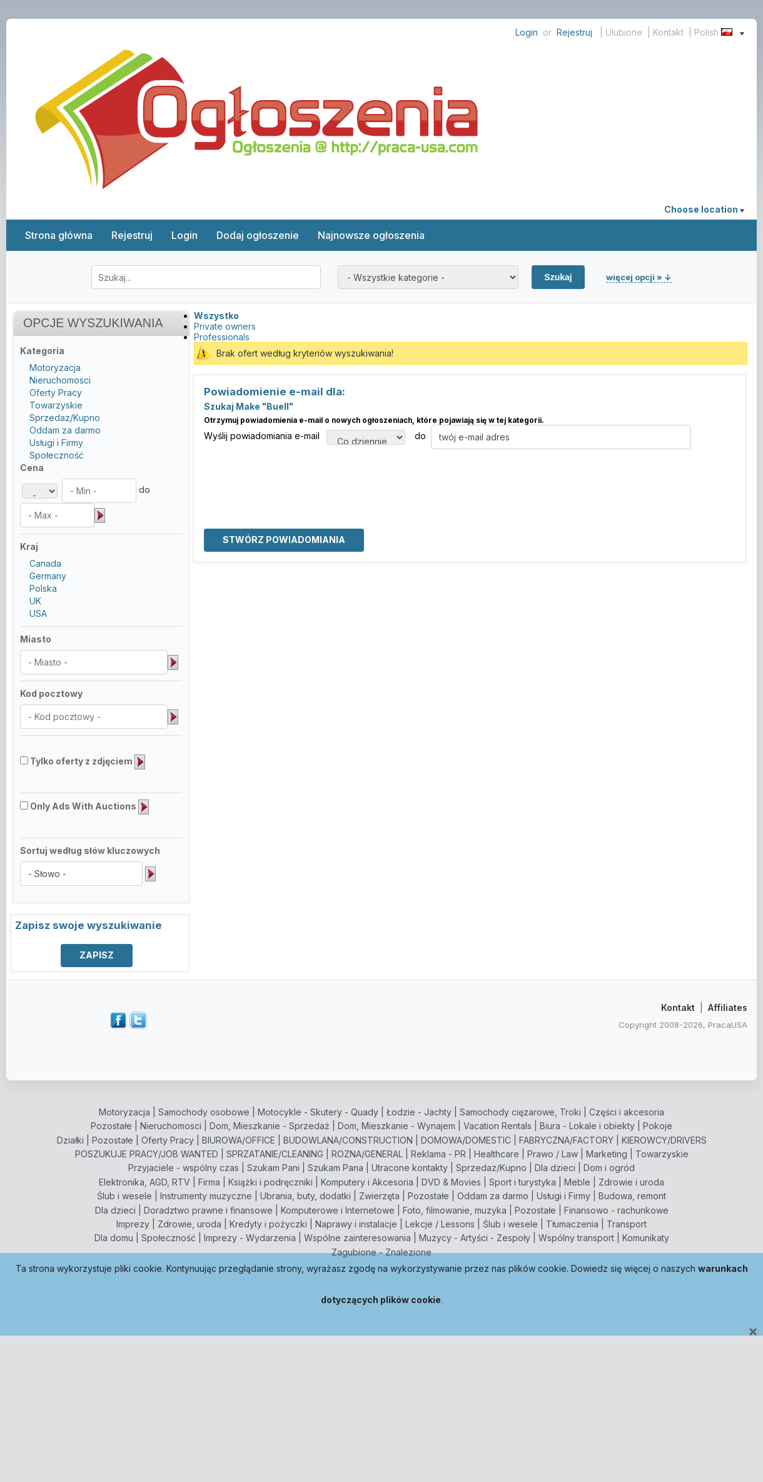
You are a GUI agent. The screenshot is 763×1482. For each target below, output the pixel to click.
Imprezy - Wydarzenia (250, 1237)
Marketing (606, 1154)
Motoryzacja (55, 367)
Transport (627, 1224)
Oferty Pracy (55, 392)
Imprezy (132, 1224)
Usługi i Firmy (56, 442)
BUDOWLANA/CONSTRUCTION (348, 1140)
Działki (70, 1140)
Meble (577, 1182)
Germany (47, 576)
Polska (43, 588)
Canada (45, 563)
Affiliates (727, 1007)
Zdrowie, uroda (189, 1224)
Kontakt (668, 32)
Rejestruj (574, 32)
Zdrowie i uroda (631, 1182)
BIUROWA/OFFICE (238, 1140)
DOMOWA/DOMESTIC (466, 1140)
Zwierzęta (379, 1195)
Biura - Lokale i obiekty (587, 1125)
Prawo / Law (552, 1154)
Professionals (222, 337)
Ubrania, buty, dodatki (305, 1195)
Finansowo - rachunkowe (616, 1210)
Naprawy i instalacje (356, 1224)
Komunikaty (645, 1237)
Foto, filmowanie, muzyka (455, 1210)
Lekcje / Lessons (440, 1224)
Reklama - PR (438, 1154)
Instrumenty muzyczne (206, 1195)
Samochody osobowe (204, 1112)
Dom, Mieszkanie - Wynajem (396, 1125)
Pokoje (657, 1125)
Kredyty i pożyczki (268, 1224)
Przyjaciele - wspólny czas (183, 1167)
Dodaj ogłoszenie (257, 235)
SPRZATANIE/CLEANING (274, 1154)
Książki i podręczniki (270, 1182)
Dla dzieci (555, 1167)
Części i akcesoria (626, 1112)
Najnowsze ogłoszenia (371, 235)
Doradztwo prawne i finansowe (208, 1210)
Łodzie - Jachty (419, 1112)
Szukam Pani (273, 1167)
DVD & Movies (451, 1182)
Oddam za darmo (65, 430)
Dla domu (113, 1237)
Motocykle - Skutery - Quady (318, 1112)
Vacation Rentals (497, 1125)
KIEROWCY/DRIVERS (664, 1140)
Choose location (704, 209)
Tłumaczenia (572, 1224)
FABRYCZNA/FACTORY (566, 1140)
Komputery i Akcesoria (367, 1182)
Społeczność (56, 455)
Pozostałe (111, 1125)
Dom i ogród (609, 1167)
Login (526, 32)
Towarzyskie (56, 405)
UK (35, 601)
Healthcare (496, 1154)
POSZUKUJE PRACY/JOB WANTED (146, 1154)
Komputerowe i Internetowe (338, 1210)
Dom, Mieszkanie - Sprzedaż (270, 1125)
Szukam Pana (335, 1167)
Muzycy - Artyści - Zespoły (474, 1237)
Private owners (225, 326)
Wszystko (216, 315)
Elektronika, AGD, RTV (144, 1182)
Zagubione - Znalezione (381, 1252)
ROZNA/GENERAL (367, 1154)
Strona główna (59, 235)
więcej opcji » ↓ (639, 277)
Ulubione (623, 32)
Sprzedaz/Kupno (64, 417)
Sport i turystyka (522, 1182)
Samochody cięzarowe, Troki (520, 1112)
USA (38, 613)
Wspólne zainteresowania (357, 1237)
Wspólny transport (576, 1237)
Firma (209, 1182)
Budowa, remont (632, 1195)
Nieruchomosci (60, 380)
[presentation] (299, 473)
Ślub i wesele (124, 1195)
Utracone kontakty (409, 1167)
